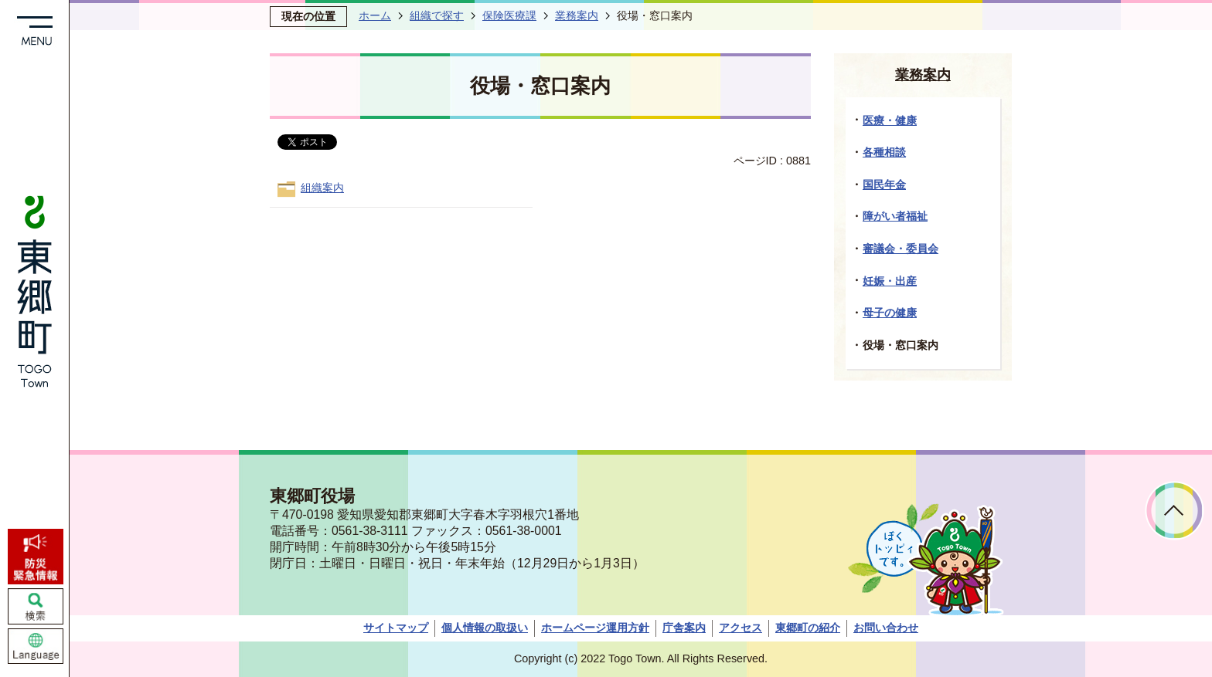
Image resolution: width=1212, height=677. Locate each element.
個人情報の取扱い (484, 627)
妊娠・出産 (890, 281)
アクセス (740, 627)
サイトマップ (395, 627)
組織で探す (437, 15)
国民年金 (884, 184)
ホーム (375, 15)
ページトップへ (1174, 510)
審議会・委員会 (900, 248)
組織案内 (322, 187)
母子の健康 (890, 312)
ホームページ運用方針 (595, 627)
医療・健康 (890, 120)
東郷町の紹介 (807, 627)
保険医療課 (509, 15)
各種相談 (884, 152)
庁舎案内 (684, 627)
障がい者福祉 (895, 216)
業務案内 (576, 15)
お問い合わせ (885, 627)
